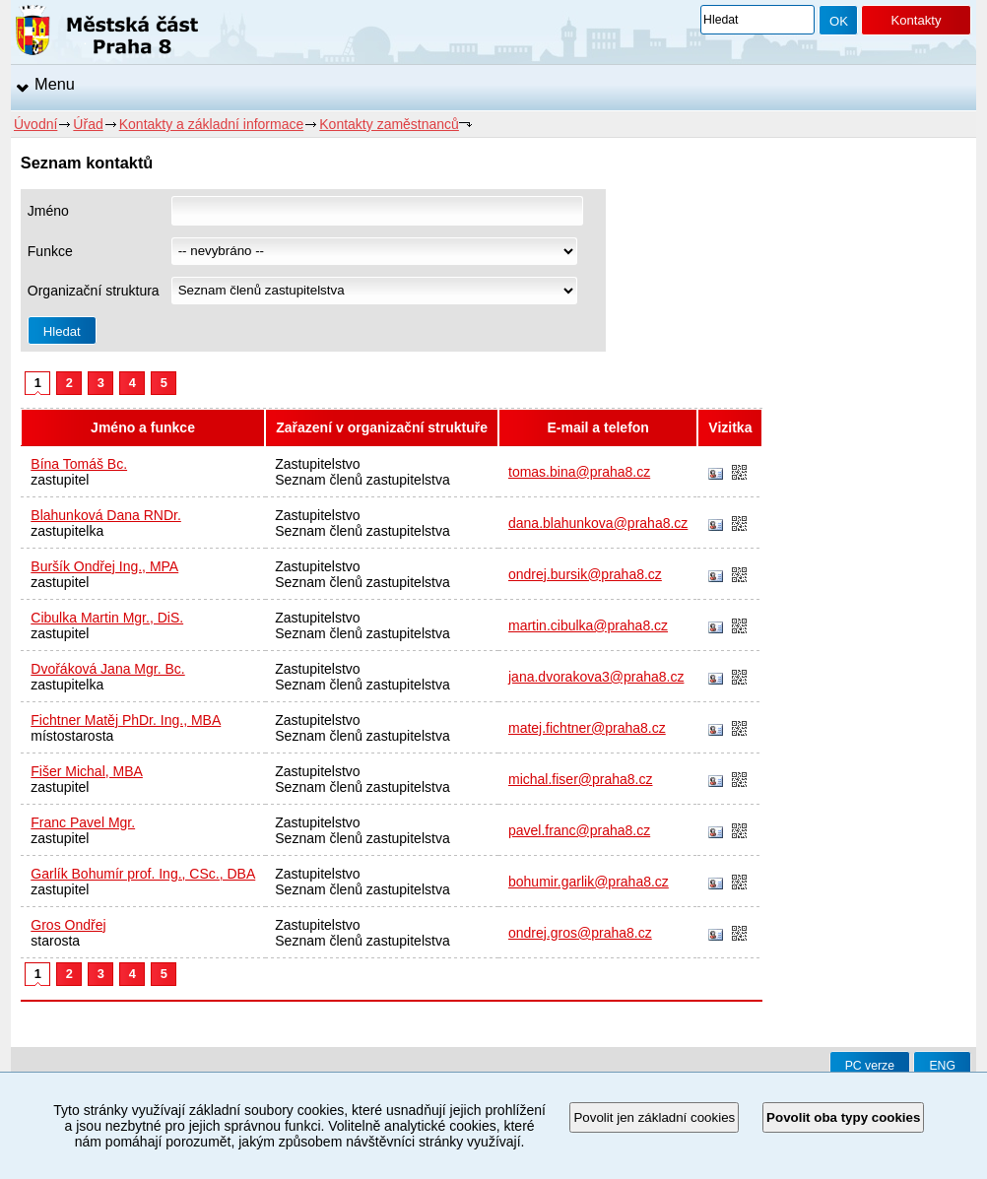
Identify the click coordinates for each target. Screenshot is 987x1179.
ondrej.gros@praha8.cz (580, 933)
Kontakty (915, 20)
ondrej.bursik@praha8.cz (585, 574)
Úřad (87, 124)
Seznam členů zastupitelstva (362, 480)
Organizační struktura (94, 290)
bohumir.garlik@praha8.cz (588, 881)
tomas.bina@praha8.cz (579, 472)
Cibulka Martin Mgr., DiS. (107, 617)
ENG (942, 1066)
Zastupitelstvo (317, 464)
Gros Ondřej (68, 925)
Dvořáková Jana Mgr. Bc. (107, 669)
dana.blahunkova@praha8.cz (598, 523)
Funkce (50, 251)
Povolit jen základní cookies (654, 1117)
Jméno (48, 211)
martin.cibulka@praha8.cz (588, 625)
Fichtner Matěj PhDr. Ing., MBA (126, 720)
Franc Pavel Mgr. (83, 822)
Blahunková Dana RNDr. (106, 515)
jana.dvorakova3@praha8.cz (596, 677)
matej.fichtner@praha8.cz (587, 728)
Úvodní (35, 124)
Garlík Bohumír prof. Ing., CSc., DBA (143, 874)
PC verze (869, 1066)
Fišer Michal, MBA (87, 771)
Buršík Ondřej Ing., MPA (104, 566)
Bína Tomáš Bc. (79, 464)
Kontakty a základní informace (211, 124)
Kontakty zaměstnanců (389, 124)
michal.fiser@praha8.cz (580, 779)
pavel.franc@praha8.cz (579, 830)
